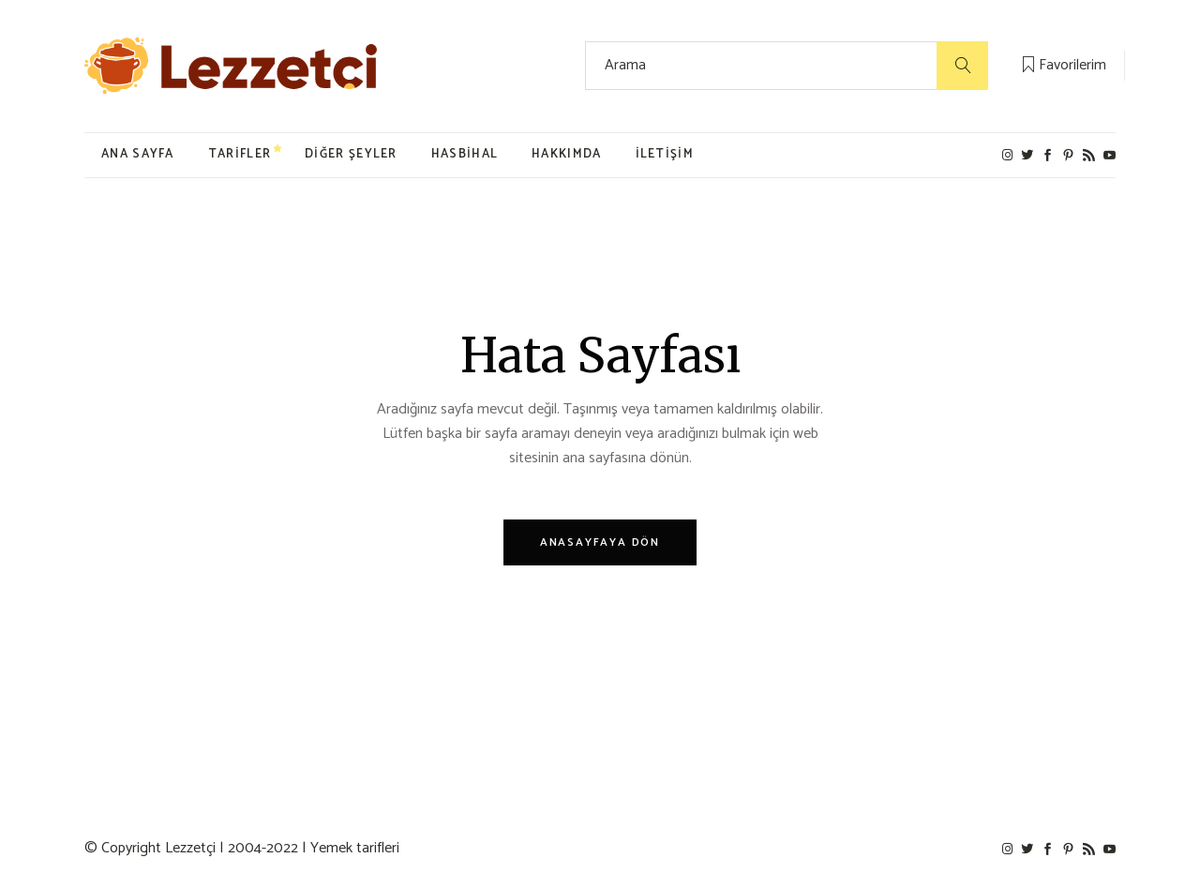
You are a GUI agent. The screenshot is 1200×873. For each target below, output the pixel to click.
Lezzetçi (190, 848)
